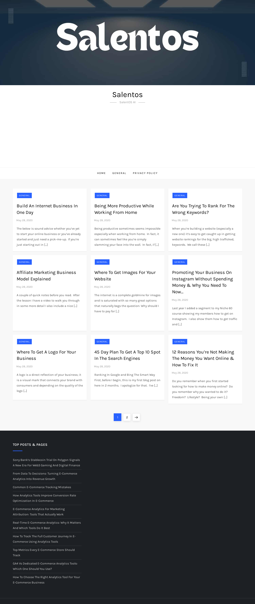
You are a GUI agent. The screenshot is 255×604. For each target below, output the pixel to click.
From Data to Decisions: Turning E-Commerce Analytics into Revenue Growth (45, 476)
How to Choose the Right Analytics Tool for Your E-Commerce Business (46, 579)
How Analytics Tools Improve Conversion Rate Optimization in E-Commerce (44, 498)
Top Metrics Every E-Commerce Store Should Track (44, 552)
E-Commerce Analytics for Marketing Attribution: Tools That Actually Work (39, 511)
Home (101, 173)
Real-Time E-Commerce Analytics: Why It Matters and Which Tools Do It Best (47, 525)
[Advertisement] (127, 138)
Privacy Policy (145, 173)
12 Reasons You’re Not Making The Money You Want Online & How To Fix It (203, 358)
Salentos (127, 94)
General (24, 195)
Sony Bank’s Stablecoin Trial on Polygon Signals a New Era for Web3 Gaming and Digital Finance (46, 462)
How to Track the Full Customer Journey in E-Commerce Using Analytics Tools (44, 538)
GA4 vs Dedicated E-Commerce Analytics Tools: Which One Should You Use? (45, 566)
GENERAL (119, 173)
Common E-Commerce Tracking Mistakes (42, 487)
